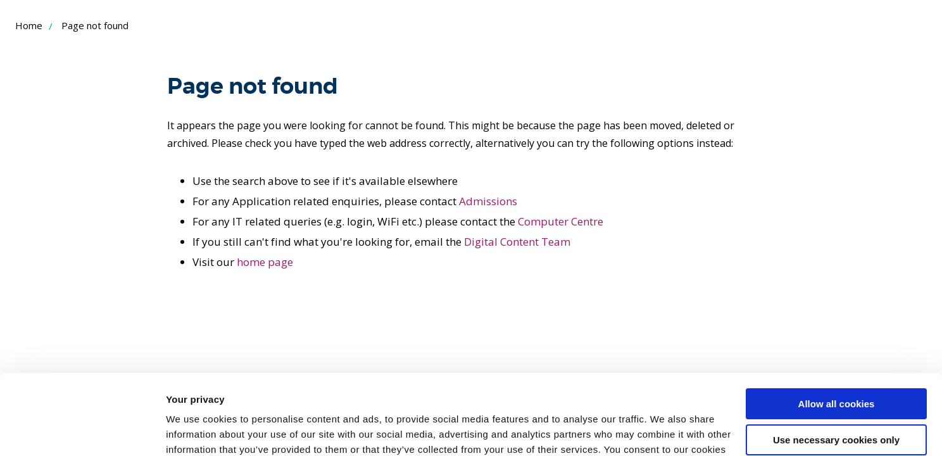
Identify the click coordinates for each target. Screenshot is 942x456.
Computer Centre (560, 221)
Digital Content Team (517, 241)
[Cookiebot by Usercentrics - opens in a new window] (82, 431)
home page (265, 262)
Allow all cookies (836, 335)
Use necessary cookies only (836, 370)
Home (28, 25)
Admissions (488, 201)
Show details (195, 431)
